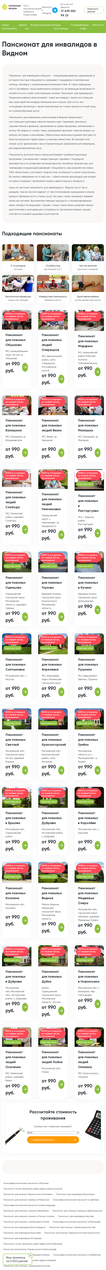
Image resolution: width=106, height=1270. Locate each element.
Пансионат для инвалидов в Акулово (76, 1216)
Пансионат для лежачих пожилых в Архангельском (77, 1211)
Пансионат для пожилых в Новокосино (89, 976)
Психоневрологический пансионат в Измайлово (77, 1255)
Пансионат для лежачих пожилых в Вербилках (26, 1211)
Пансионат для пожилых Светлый (15, 740)
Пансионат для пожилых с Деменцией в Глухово (26, 1266)
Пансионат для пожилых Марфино (88, 341)
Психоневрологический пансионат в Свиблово (76, 1200)
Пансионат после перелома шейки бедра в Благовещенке (32, 1244)
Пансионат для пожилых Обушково (15, 340)
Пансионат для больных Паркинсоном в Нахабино (28, 1194)
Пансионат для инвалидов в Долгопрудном (24, 1227)
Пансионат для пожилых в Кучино (88, 582)
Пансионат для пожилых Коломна (15, 893)
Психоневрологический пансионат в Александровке (29, 1205)
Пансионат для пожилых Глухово (52, 582)
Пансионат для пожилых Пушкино (88, 664)
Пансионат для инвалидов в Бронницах (75, 1194)
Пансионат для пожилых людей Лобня (52, 1057)
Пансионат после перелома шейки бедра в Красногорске (32, 1189)
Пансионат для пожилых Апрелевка (52, 664)
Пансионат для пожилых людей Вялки (52, 425)
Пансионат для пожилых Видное (52, 893)
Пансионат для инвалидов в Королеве (22, 1233)
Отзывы (75, 24)
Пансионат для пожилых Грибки (88, 740)
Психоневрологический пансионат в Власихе (26, 1183)
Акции (33, 24)
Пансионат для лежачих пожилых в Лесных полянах (29, 1216)
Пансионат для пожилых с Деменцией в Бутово (72, 1227)
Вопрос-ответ (85, 26)
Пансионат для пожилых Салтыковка (15, 664)
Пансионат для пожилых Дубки (52, 976)
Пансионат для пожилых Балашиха (15, 425)
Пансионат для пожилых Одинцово (15, 582)
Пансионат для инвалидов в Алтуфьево (22, 1238)
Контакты (98, 24)
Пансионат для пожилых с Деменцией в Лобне (26, 1222)
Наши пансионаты (9, 26)
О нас (27, 26)
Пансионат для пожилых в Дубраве (15, 976)
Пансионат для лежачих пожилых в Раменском (26, 1200)
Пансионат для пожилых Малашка (88, 425)
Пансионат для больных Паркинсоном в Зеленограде (29, 1249)
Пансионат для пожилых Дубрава (52, 818)
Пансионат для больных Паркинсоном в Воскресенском (72, 1233)
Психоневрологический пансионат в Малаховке (77, 1222)
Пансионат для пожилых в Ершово (15, 818)
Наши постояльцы (61, 26)
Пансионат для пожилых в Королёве (88, 818)
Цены (22, 24)
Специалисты (45, 24)
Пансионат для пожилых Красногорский (54, 740)
